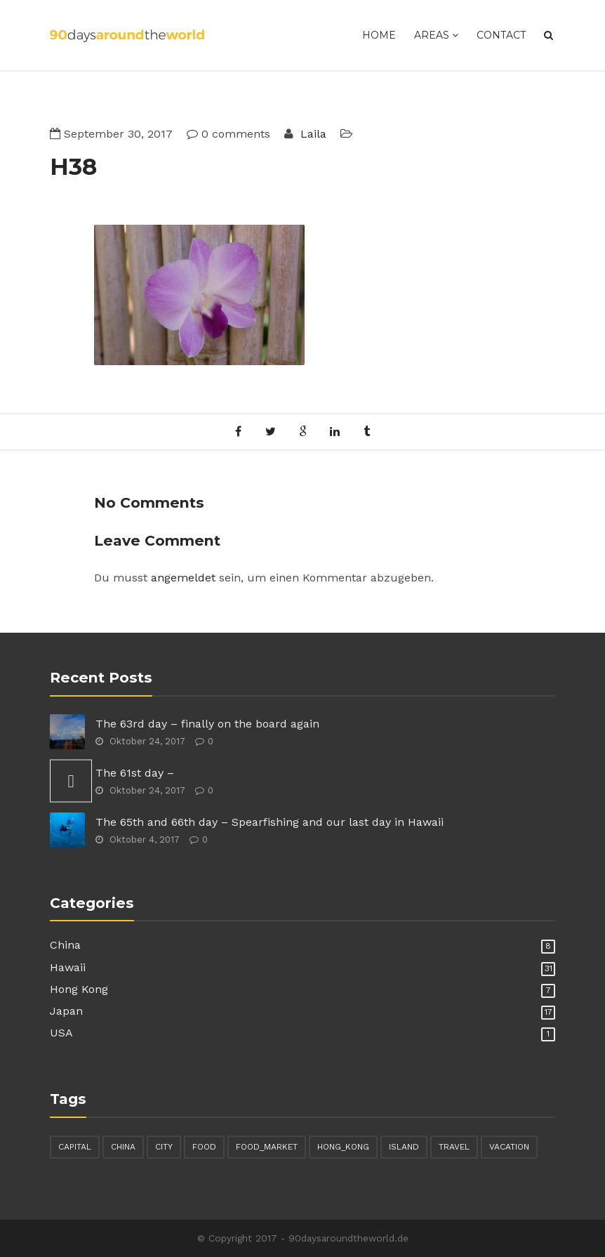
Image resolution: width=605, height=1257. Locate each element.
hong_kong (343, 1147)
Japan (66, 1011)
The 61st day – (134, 772)
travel (454, 1147)
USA (61, 1032)
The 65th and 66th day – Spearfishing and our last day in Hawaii (269, 822)
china (123, 1147)
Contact (501, 35)
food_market (267, 1147)
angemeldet (183, 577)
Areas (436, 35)
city (164, 1147)
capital (74, 1147)
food (204, 1147)
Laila (311, 133)
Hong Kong (79, 989)
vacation (509, 1147)
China (65, 945)
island (404, 1147)
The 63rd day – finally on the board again (207, 723)
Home (379, 35)
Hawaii (68, 967)
